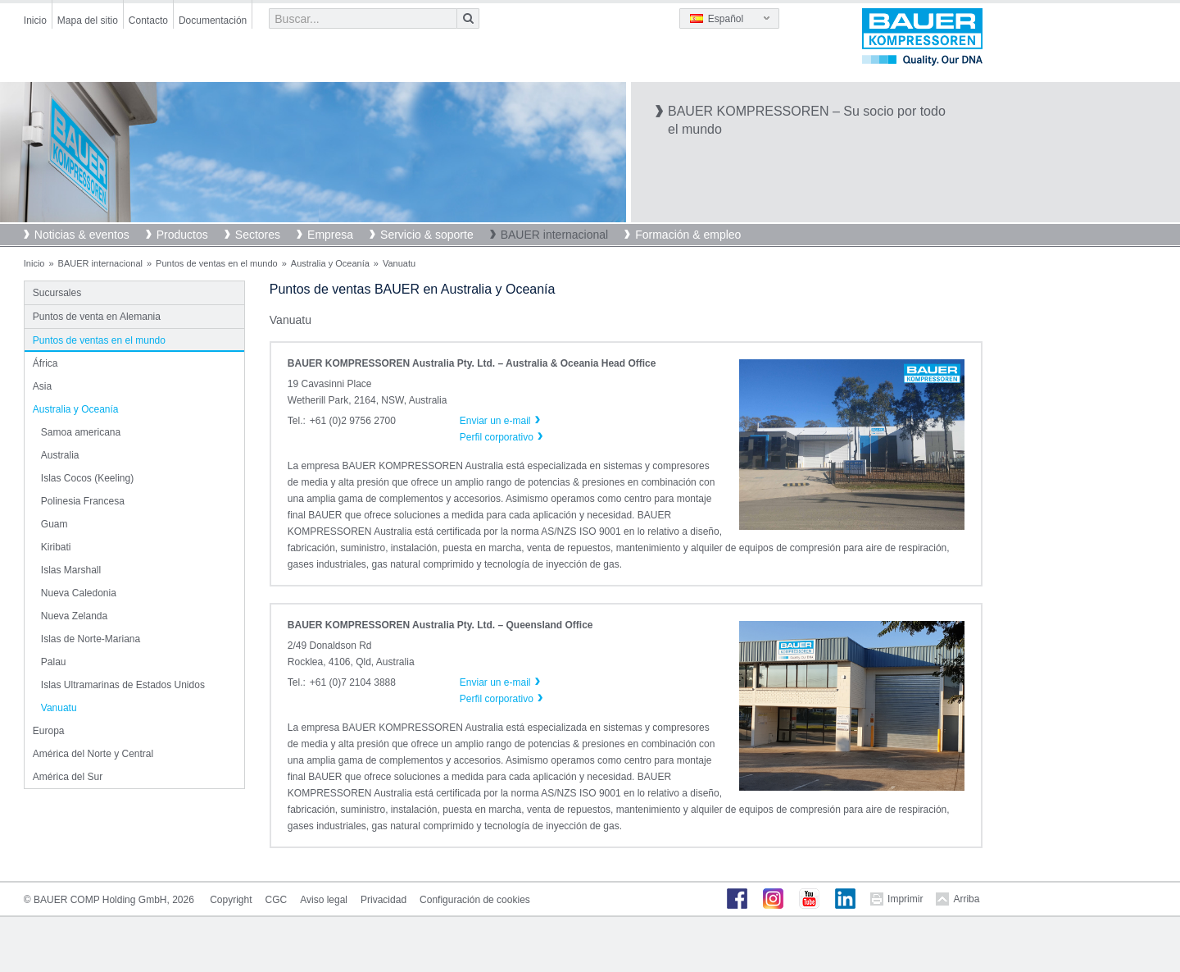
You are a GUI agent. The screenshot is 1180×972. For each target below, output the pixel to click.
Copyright (231, 900)
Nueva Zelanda (74, 616)
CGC (277, 900)
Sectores (257, 234)
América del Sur (67, 777)
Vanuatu (59, 708)
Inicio (35, 20)
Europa (49, 731)
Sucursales (57, 293)
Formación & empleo (688, 234)
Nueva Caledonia (78, 593)
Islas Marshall (71, 570)
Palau (53, 662)
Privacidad (383, 900)
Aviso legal (323, 900)
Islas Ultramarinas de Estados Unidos (123, 685)
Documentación (213, 20)
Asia (42, 386)
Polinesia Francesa (83, 501)
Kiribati (56, 547)
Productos (182, 234)
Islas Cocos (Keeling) (87, 478)
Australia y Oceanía (330, 263)
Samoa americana (80, 432)
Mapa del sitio (87, 20)
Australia (60, 455)
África (45, 363)
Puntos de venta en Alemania (97, 316)
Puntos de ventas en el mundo (217, 263)
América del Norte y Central (93, 754)
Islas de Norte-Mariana (90, 639)
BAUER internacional (555, 234)
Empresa (330, 234)
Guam (54, 524)
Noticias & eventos (81, 234)
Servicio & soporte (427, 234)
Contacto (148, 20)
